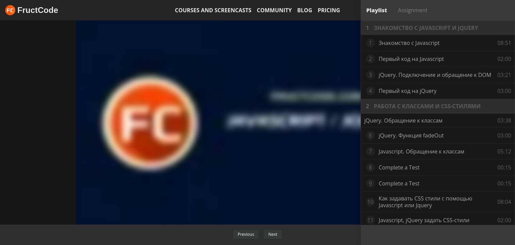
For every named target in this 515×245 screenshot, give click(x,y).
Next (272, 234)
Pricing (328, 10)
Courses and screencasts (213, 10)
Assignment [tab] (413, 10)
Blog (304, 10)
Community (274, 10)
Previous (246, 234)
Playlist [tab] (376, 10)
